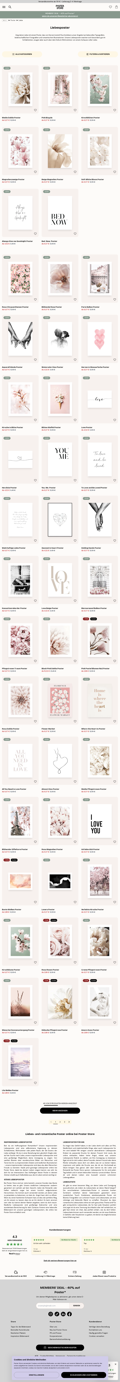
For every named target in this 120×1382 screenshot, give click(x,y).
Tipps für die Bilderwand (21, 1327)
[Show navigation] (4, 7)
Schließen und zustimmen (83, 1375)
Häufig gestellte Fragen (98, 1333)
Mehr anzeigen (60, 1111)
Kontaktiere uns (95, 1330)
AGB (36, 1356)
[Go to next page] (69, 1122)
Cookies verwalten (96, 1336)
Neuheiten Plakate (18, 1333)
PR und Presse (55, 1333)
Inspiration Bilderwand (20, 1336)
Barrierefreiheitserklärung (60, 1339)
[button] (115, 1365)
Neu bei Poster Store (58, 1330)
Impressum (60, 1356)
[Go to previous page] (51, 1122)
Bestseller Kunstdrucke (20, 1330)
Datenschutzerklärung (76, 1356)
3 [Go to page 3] (64, 1122)
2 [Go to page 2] (60, 1122)
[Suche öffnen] (10, 7)
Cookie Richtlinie (47, 1356)
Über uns (53, 1327)
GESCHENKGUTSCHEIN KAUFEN (60, 1347)
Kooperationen (56, 1336)
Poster (13, 20)
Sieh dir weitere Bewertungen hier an (60, 1260)
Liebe (21, 20)
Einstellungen (36, 1375)
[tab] (110, 7)
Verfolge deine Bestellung (99, 1327)
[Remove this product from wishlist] (35, 110)
